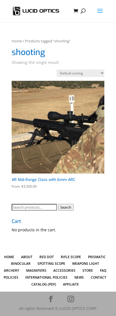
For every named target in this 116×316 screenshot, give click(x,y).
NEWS (79, 277)
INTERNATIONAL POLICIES (46, 277)
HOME (9, 257)
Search (65, 207)
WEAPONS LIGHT (85, 263)
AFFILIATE (71, 284)
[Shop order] (80, 73)
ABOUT (26, 257)
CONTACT (98, 277)
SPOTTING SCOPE (51, 263)
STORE (87, 270)
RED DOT (46, 257)
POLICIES (11, 277)
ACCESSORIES (64, 270)
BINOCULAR (21, 263)
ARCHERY (11, 270)
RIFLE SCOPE (71, 257)
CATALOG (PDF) (43, 284)
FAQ (103, 270)
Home (17, 40)
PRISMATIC (97, 257)
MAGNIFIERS (36, 270)
